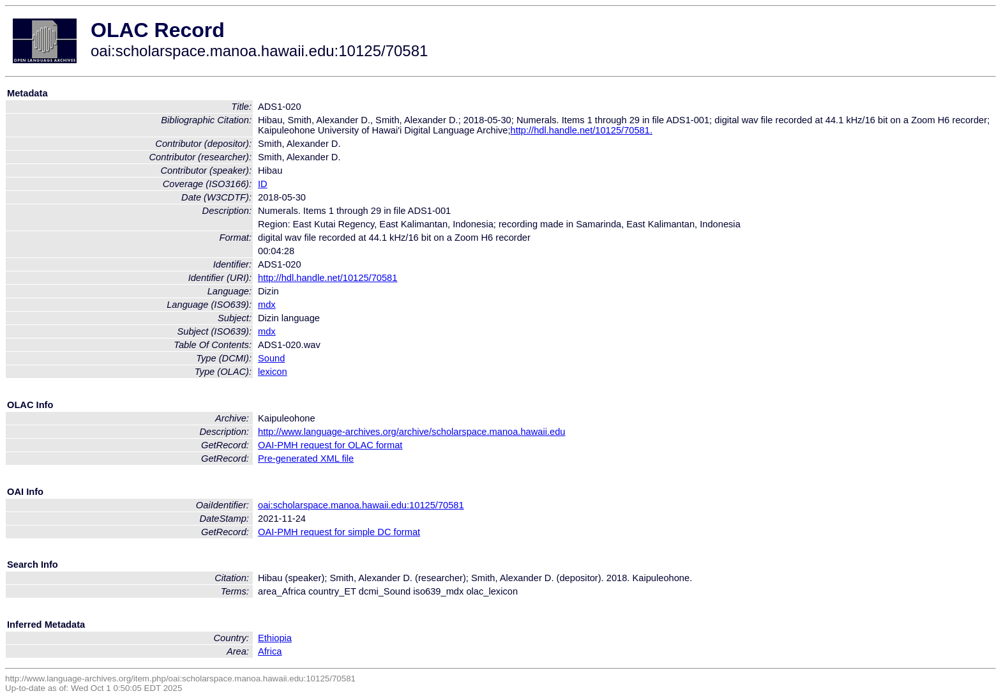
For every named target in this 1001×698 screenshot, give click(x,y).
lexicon (272, 372)
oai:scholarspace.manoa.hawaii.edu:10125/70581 (361, 505)
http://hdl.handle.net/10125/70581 (327, 278)
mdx (267, 305)
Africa (270, 651)
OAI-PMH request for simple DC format (339, 532)
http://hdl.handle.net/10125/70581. (581, 130)
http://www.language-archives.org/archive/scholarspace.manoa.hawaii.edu (411, 432)
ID (262, 184)
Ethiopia (275, 638)
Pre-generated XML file (306, 458)
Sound (271, 358)
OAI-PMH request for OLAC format (330, 445)
